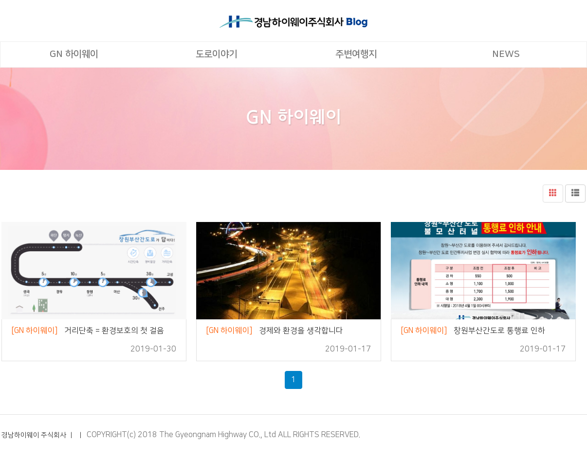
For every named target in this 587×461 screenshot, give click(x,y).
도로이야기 (216, 54)
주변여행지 (356, 54)
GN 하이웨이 (74, 54)
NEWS (506, 54)
